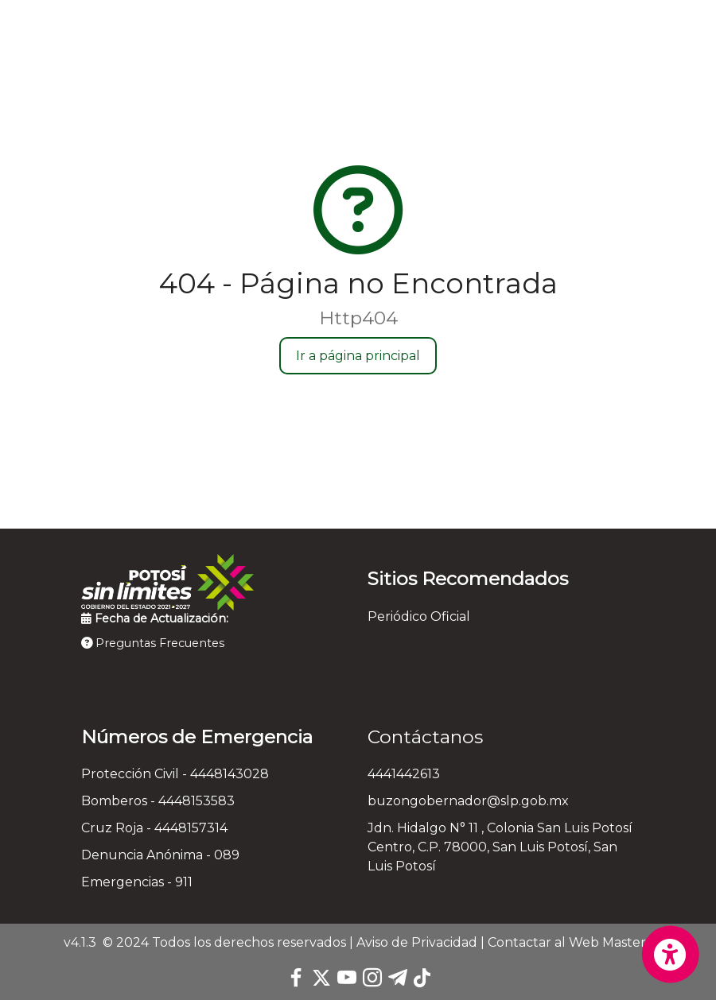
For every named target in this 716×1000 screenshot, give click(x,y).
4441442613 (404, 773)
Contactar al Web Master (567, 942)
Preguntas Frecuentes (152, 643)
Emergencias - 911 (137, 882)
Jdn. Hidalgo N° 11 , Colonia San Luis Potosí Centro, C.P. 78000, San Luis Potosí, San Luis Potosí (500, 847)
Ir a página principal (358, 355)
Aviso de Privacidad (416, 942)
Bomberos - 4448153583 (158, 800)
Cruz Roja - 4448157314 (154, 827)
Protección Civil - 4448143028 (175, 773)
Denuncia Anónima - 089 (160, 854)
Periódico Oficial (419, 616)
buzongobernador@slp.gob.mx (468, 800)
